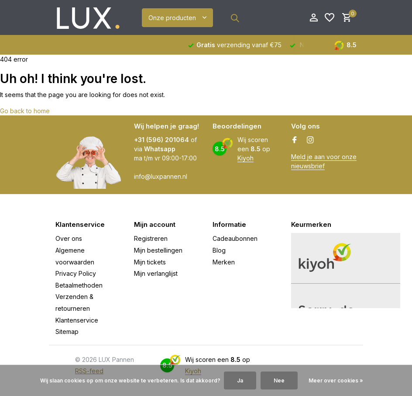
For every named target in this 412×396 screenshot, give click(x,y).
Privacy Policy (75, 273)
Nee (279, 380)
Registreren (151, 238)
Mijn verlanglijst (156, 273)
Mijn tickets (150, 262)
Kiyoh (245, 158)
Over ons (68, 238)
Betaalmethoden (79, 285)
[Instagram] (310, 140)
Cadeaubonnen (235, 238)
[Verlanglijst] (329, 18)
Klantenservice (76, 320)
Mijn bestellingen (158, 250)
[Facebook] (294, 140)
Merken (224, 262)
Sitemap (67, 331)
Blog (219, 250)
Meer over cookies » (336, 380)
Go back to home (25, 111)
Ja (240, 380)
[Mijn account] (313, 18)
